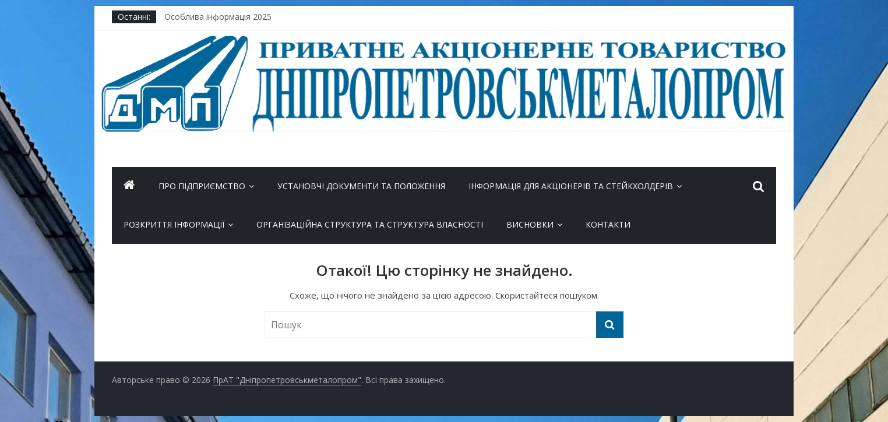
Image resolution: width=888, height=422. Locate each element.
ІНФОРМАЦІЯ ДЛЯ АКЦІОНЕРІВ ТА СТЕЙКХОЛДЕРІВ (570, 186)
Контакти (608, 224)
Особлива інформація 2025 (218, 16)
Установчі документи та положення (361, 186)
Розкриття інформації (174, 224)
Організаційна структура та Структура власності (369, 224)
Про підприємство (201, 186)
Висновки (530, 224)
